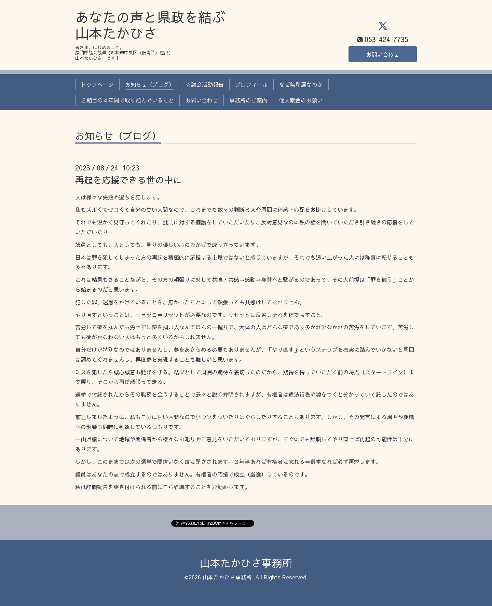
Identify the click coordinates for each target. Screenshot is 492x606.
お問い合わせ (382, 54)
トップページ (97, 84)
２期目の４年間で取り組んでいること (127, 100)
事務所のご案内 (248, 100)
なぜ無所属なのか (301, 84)
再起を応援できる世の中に (128, 180)
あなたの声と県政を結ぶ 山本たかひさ (150, 25)
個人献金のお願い (301, 100)
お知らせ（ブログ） (149, 84)
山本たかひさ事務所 (246, 563)
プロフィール (251, 84)
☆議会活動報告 (205, 84)
